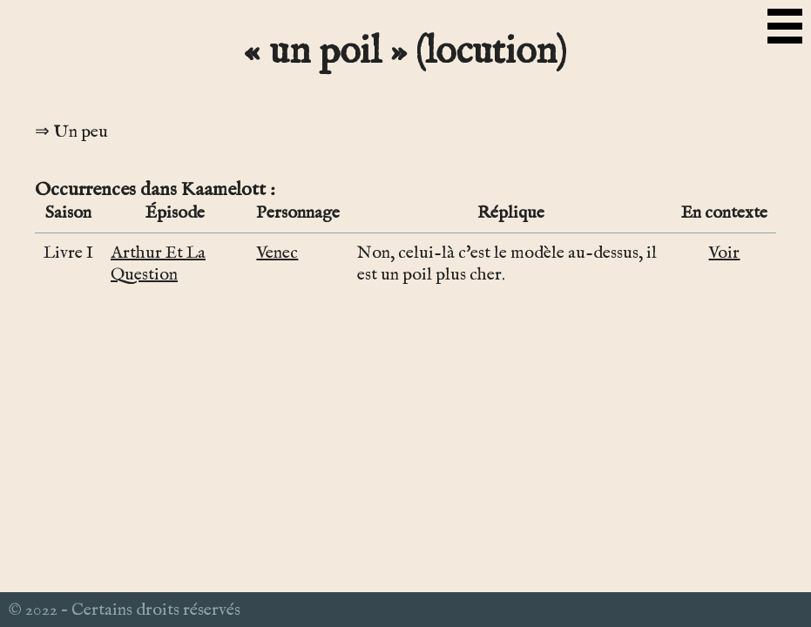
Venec (277, 253)
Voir (724, 253)
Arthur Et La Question (158, 264)
